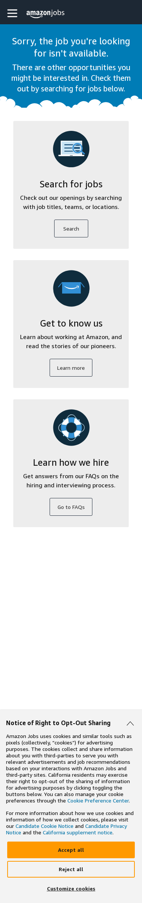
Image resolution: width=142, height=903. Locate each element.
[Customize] (71, 888)
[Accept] (71, 850)
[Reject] (71, 869)
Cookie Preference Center (98, 800)
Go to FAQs (71, 507)
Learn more (71, 367)
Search (71, 228)
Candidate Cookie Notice (44, 826)
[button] (13, 13)
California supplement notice (77, 832)
